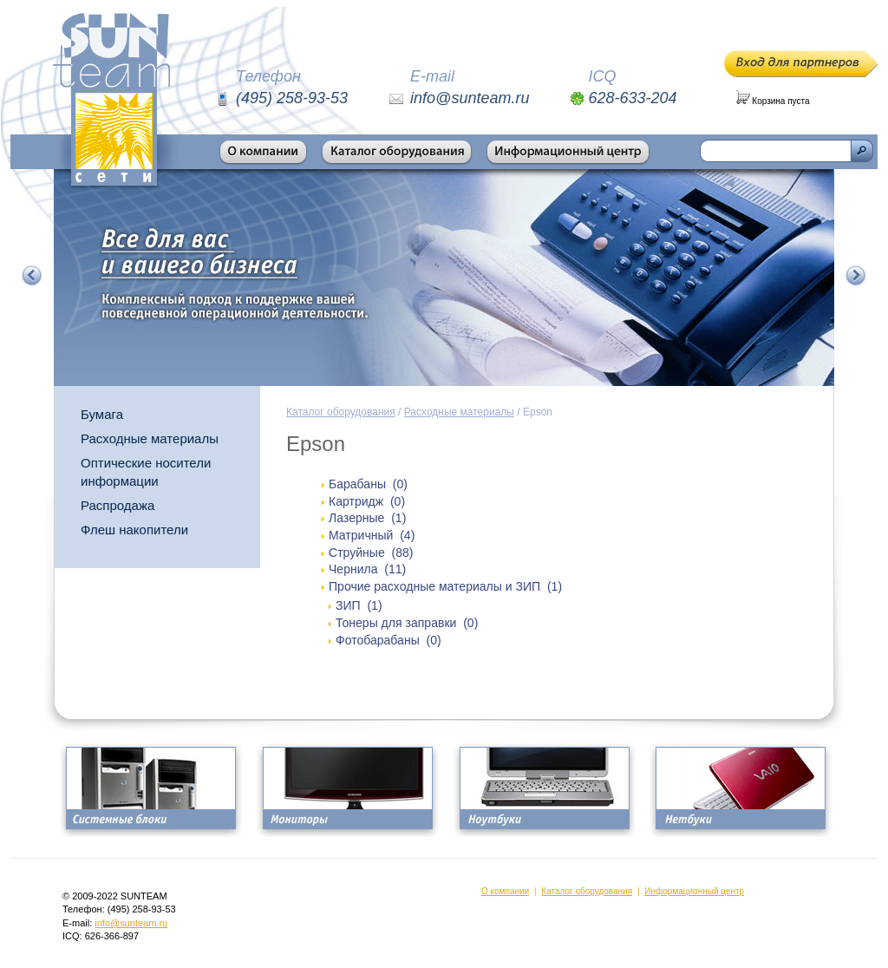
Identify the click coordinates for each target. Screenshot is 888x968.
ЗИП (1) (359, 605)
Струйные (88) (371, 552)
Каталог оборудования (340, 412)
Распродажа (117, 505)
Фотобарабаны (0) (388, 640)
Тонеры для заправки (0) (407, 623)
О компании (505, 891)
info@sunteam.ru (131, 923)
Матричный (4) (372, 535)
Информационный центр (694, 891)
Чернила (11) (367, 569)
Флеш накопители (134, 529)
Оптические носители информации (146, 471)
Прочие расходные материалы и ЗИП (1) (445, 586)
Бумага (102, 414)
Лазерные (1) (367, 518)
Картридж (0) (367, 501)
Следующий (856, 275)
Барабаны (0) (368, 484)
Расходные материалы (150, 438)
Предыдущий (32, 275)
